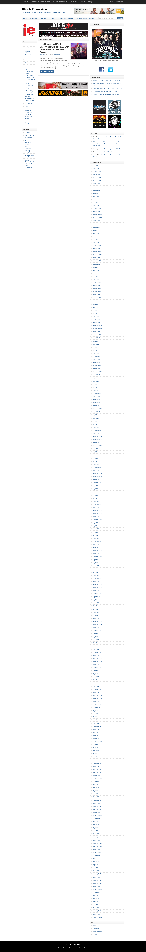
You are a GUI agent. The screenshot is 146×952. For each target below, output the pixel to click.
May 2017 (95, 495)
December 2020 (97, 362)
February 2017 (97, 504)
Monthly (71, 18)
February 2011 (97, 726)
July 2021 (95, 341)
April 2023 (95, 276)
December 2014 (97, 584)
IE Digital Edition (29, 98)
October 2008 (96, 812)
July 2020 (95, 378)
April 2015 (95, 572)
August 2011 (96, 707)
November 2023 (97, 255)
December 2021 (97, 325)
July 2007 (95, 858)
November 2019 (97, 402)
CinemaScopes (30, 75)
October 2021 (96, 332)
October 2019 (96, 406)
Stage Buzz (28, 124)
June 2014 (96, 603)
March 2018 (96, 464)
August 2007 (96, 855)
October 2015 (96, 553)
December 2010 (97, 732)
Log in (94, 925)
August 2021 (96, 338)
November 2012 (97, 661)
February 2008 (97, 837)
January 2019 (96, 433)
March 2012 (96, 686)
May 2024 (95, 236)
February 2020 (97, 393)
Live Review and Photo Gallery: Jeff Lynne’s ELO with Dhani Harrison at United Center (54, 48)
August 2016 (96, 523)
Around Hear (29, 70)
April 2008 (95, 831)
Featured (44, 18)
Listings (90, 2)
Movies (27, 118)
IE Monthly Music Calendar (77, 2)
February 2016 (97, 541)
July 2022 (95, 304)
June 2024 (96, 233)
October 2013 (96, 627)
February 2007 (97, 874)
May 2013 (95, 643)
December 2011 (97, 695)
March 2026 (96, 168)
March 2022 (96, 316)
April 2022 (95, 313)
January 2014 (96, 618)
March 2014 (96, 612)
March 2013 (96, 649)
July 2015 (95, 563)
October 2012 (96, 664)
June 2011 (96, 714)
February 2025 (97, 208)
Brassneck (42, 54)
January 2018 (96, 470)
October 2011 (96, 701)
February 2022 (97, 319)
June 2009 (96, 788)
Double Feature (30, 79)
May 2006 (95, 901)
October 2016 (96, 516)
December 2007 (97, 843)
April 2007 (95, 868)
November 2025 (97, 181)
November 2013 (97, 624)
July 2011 (95, 711)
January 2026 (96, 174)
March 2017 (96, 501)
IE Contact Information (60, 2)
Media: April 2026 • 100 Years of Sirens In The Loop (107, 88)
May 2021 (95, 347)
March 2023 (96, 279)
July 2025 (95, 193)
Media (28, 89)
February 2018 (97, 467)
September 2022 (97, 298)
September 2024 (97, 224)
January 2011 (96, 729)
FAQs (26, 146)
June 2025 (96, 196)
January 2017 (96, 507)
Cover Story (34, 18)
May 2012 (95, 680)
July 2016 (95, 526)
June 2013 (96, 640)
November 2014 (97, 587)
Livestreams (62, 18)
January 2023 (96, 285)
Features (27, 96)
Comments (119, 2)
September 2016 (97, 520)
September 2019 (97, 409)
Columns (27, 68)
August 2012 (96, 670)
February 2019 (97, 430)
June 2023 (96, 270)
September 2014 (97, 593)
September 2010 (97, 741)
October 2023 (96, 258)
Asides (25, 18)
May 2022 (95, 310)
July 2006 (95, 895)
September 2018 (97, 446)
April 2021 (95, 350)
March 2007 (96, 871)
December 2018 (97, 436)
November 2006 (97, 883)
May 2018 (95, 458)
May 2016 (95, 532)
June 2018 (96, 455)
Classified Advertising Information (29, 165)
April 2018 (95, 461)
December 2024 (97, 215)
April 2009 (95, 794)
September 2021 (97, 335)
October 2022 (96, 295)
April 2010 (95, 757)
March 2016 (96, 538)
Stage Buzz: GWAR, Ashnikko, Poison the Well (106, 94)
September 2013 (97, 630)
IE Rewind (52, 18)
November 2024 (97, 218)
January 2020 (96, 396)
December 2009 (97, 769)
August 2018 (96, 449)
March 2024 (96, 242)
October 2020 (96, 369)
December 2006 (97, 880)
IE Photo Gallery (29, 100)
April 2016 (95, 535)
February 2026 (97, 171)
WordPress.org (97, 935)
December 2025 (97, 178)
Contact (27, 144)
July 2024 (95, 230)
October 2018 (96, 442)
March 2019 (96, 427)
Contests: (26, 2)
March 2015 (96, 575)
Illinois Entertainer (34, 9)
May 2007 (95, 865)
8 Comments (57, 54)
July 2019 (95, 415)
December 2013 (97, 621)
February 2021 (97, 356)
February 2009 (97, 800)
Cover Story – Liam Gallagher (112, 149)
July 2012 (95, 674)
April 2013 (95, 646)
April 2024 (95, 239)
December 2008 (97, 806)
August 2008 (96, 818)
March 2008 (96, 834)
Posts (111, 2)
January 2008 (96, 840)
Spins (26, 122)
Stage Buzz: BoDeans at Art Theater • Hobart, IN (106, 80)
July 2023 (95, 267)
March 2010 (96, 760)
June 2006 (96, 898)
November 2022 (97, 292)
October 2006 (96, 886)
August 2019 (96, 412)
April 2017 (95, 498)
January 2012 (96, 692)
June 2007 (96, 861)
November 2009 (97, 772)
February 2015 (97, 578)
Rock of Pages (30, 91)
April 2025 (95, 202)
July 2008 (95, 821)
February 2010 (97, 763)
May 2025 (95, 199)
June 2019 (96, 418)
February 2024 (97, 245)
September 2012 (97, 667)
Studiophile (29, 93)
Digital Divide (30, 77)
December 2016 (97, 510)
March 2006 (96, 908)
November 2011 (97, 698)
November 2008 (97, 809)
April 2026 (95, 165)
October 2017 (96, 479)
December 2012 (97, 658)
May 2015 (95, 569)
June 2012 (96, 677)
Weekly (91, 18)
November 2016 (97, 513)
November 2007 (97, 846)
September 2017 (97, 483)
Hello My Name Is (30, 53)
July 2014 (95, 600)
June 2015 (96, 566)
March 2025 (96, 205)
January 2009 (96, 803)
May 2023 (95, 273)
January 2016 (96, 544)
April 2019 (95, 424)
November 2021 (97, 329)
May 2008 (95, 828)
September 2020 (97, 372)
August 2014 (96, 597)
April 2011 (95, 720)
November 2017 (97, 476)
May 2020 (95, 384)
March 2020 (96, 390)
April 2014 (95, 609)
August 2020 (96, 375)
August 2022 (96, 301)
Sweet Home (30, 94)
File (27, 81)
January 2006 (96, 914)
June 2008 (96, 824)
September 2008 (97, 815)
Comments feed (97, 932)
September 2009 (97, 778)
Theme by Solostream (84, 947)
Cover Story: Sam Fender (111, 152)
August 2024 (96, 227)
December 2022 (97, 288)
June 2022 (96, 307)
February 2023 (97, 282)
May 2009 (95, 791)
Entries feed (96, 928)
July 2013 (95, 637)
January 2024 (96, 248)
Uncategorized (81, 18)
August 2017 (96, 486)
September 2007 (97, 852)
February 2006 (97, 911)
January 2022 (96, 322)
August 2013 (96, 633)
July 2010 (95, 747)
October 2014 (96, 590)
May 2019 (95, 421)
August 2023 (96, 264)
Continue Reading (47, 71)
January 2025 (96, 211)
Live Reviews (28, 116)
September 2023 (97, 261)
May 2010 (95, 754)
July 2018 (95, 452)
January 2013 (96, 655)
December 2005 (97, 917)
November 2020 (97, 365)
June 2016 (96, 529)
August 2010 (96, 744)
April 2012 (95, 683)
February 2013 (97, 652)
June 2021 (96, 344)
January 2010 (96, 766)
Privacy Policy (29, 152)
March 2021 (96, 353)
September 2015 (97, 556)
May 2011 (95, 717)
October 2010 (96, 738)
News (26, 120)
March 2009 (96, 797)
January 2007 (96, 877)
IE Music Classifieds (30, 162)
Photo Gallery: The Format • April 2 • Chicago (105, 91)
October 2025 (96, 184)
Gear (27, 83)
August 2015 (96, 560)
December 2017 (97, 473)
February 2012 (97, 689)
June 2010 (96, 751)
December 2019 (97, 399)
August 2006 (96, 892)
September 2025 (97, 187)
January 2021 (96, 359)
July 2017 (95, 489)
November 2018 (97, 439)
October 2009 (96, 775)
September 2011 (97, 704)
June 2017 (96, 492)
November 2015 (97, 550)
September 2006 (97, 889)
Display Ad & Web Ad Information (41, 2)
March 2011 (96, 723)
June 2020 (96, 381)
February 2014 (97, 615)
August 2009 (96, 781)
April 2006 (95, 905)
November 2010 (97, 735)
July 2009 (95, 784)
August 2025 (96, 190)
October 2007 (96, 849)
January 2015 (96, 581)
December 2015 (97, 547)
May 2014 (95, 606)
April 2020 (95, 387)
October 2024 (96, 221)
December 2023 (97, 251)
